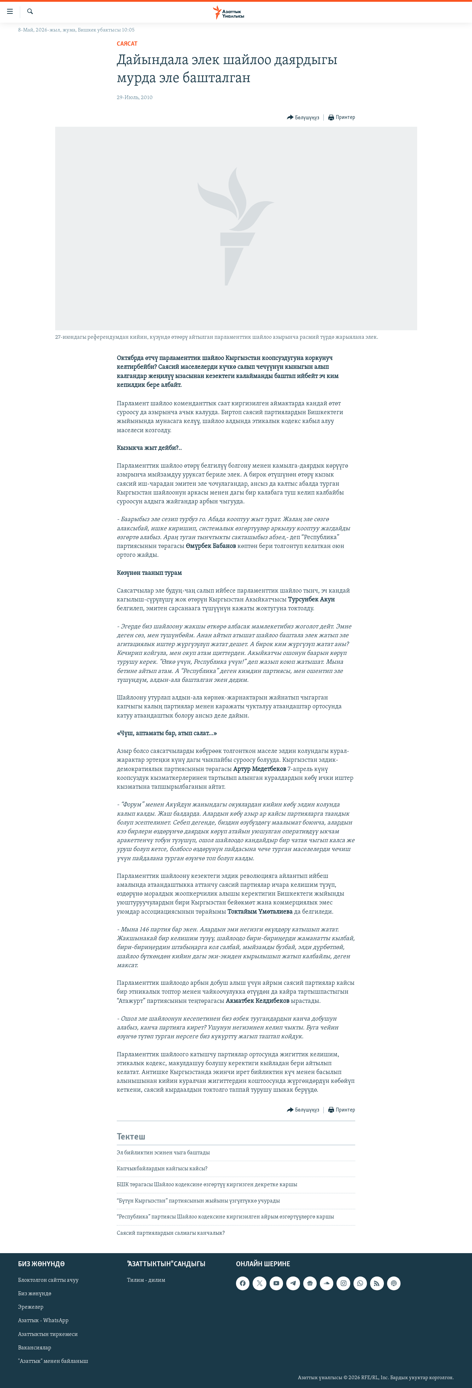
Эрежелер (31, 1307)
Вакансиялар (34, 1348)
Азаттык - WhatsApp (43, 1321)
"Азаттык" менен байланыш (53, 1361)
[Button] (303, 117)
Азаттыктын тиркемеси (48, 1334)
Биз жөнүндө (34, 1294)
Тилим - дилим (146, 1280)
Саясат (127, 44)
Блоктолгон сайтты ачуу (48, 1280)
